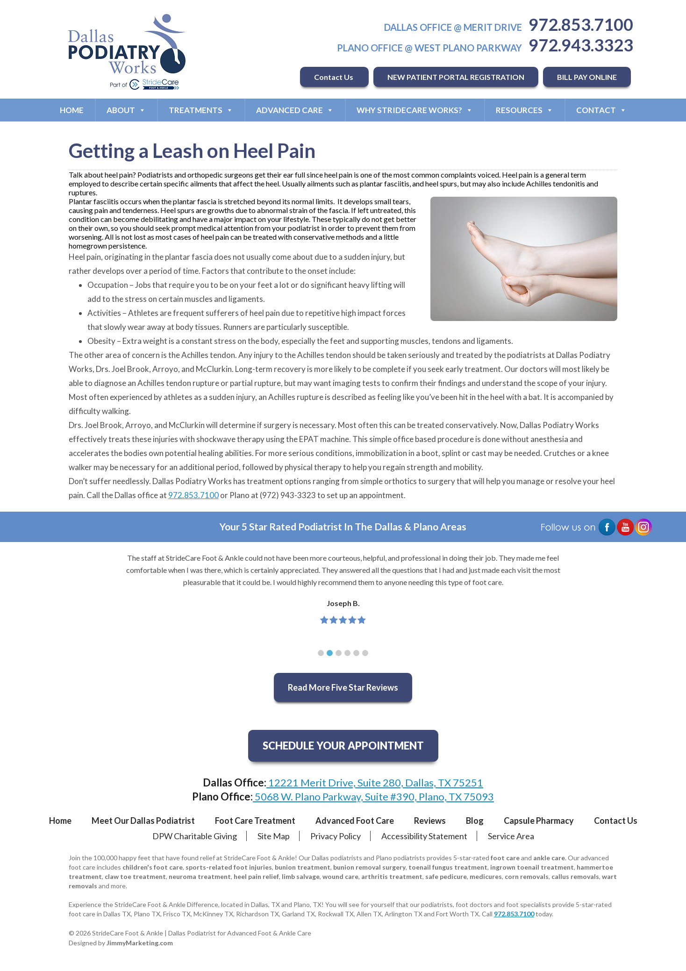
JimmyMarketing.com (140, 943)
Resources (524, 110)
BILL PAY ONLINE (587, 76)
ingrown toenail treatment (532, 867)
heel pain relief (256, 876)
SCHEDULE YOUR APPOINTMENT (343, 745)
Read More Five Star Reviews (343, 687)
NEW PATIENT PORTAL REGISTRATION (455, 76)
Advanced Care (295, 110)
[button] (321, 653)
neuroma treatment (200, 876)
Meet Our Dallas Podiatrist (143, 820)
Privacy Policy (335, 836)
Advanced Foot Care (354, 820)
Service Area (511, 836)
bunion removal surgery (369, 867)
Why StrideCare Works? (415, 110)
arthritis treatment (391, 876)
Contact (601, 110)
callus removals (575, 876)
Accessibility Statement (424, 836)
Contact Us (334, 76)
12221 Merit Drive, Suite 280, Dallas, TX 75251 (374, 782)
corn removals (527, 876)
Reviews (430, 820)
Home (72, 110)
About (126, 110)
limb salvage (301, 876)
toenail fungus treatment (447, 867)
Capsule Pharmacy (539, 820)
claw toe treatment (135, 876)
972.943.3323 (581, 45)
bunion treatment (302, 867)
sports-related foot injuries (229, 867)
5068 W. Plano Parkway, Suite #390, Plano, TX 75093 (373, 796)
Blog (475, 820)
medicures (486, 876)
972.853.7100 (581, 24)
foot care (505, 858)
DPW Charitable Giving (194, 836)
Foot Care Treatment (255, 820)
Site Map (273, 836)
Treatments (201, 110)
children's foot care (152, 867)
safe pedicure (446, 876)
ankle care (549, 858)
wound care (340, 876)
